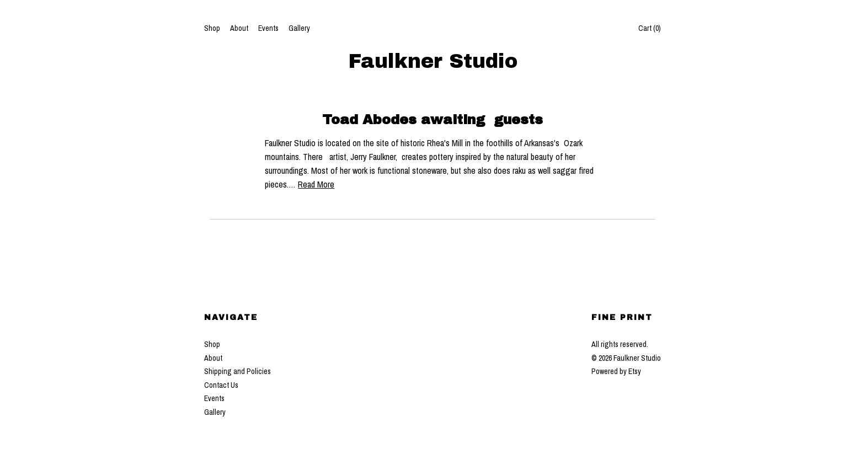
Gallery (299, 28)
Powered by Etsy (616, 371)
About (239, 28)
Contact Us (221, 385)
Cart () (649, 28)
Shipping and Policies (237, 371)
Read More (316, 184)
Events (268, 28)
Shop (212, 28)
